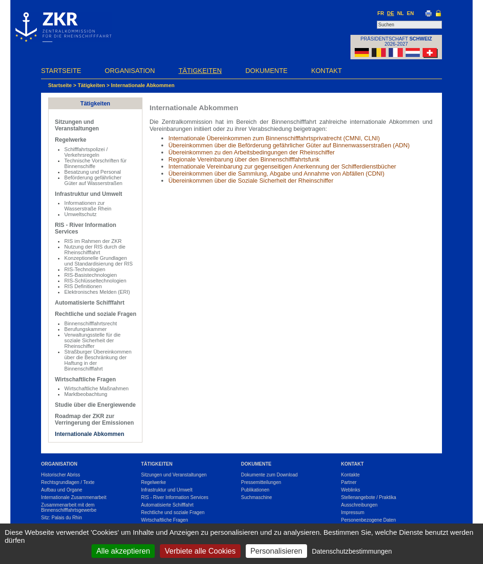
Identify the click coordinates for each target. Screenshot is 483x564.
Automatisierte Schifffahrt (89, 302)
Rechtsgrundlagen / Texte (67, 482)
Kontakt (326, 70)
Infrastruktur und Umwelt (88, 194)
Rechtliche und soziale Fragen (95, 314)
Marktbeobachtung (85, 394)
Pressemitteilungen (261, 482)
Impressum (352, 512)
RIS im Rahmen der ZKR (93, 241)
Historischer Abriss (60, 474)
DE (390, 13)
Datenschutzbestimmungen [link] (352, 551)
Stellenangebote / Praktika (368, 497)
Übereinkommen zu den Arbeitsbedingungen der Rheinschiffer (251, 152)
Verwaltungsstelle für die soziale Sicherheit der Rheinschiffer (92, 340)
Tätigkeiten (200, 70)
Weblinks (350, 489)
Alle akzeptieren (123, 551)
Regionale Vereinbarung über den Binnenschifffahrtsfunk (243, 159)
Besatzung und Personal (92, 172)
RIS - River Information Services (174, 497)
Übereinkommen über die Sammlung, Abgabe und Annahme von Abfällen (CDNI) (276, 173)
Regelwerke (70, 140)
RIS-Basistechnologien (90, 275)
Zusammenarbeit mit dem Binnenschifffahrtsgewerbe (69, 507)
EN (410, 13)
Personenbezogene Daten (368, 520)
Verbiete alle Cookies (200, 551)
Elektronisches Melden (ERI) (97, 292)
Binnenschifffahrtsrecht (90, 323)
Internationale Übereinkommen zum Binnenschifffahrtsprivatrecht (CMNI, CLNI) (274, 138)
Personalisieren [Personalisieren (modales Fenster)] (276, 551)
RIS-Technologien (84, 269)
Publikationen (255, 489)
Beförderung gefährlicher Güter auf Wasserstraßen (93, 180)
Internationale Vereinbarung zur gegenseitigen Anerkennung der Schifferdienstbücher (282, 166)
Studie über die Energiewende (95, 405)
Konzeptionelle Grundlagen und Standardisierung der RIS (98, 260)
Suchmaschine (256, 497)
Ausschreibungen (359, 505)
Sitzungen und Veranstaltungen (77, 125)
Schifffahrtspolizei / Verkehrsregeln (86, 152)
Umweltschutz (80, 214)
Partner (349, 482)
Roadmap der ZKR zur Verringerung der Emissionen (94, 419)
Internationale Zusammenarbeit (73, 497)
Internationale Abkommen (143, 85)
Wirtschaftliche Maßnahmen (96, 388)
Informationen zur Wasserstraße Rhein (87, 205)
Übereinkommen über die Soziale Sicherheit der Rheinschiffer (250, 180)
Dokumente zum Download (269, 474)
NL (400, 13)
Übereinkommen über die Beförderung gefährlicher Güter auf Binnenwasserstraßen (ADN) (288, 145)
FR (380, 13)
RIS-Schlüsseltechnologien (95, 280)
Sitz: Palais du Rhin (61, 517)
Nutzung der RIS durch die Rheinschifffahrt (94, 249)
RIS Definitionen (83, 286)
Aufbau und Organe (61, 489)
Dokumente (266, 70)
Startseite (61, 70)
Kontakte (350, 474)
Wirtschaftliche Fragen (85, 379)
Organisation (130, 70)
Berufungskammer (85, 329)
